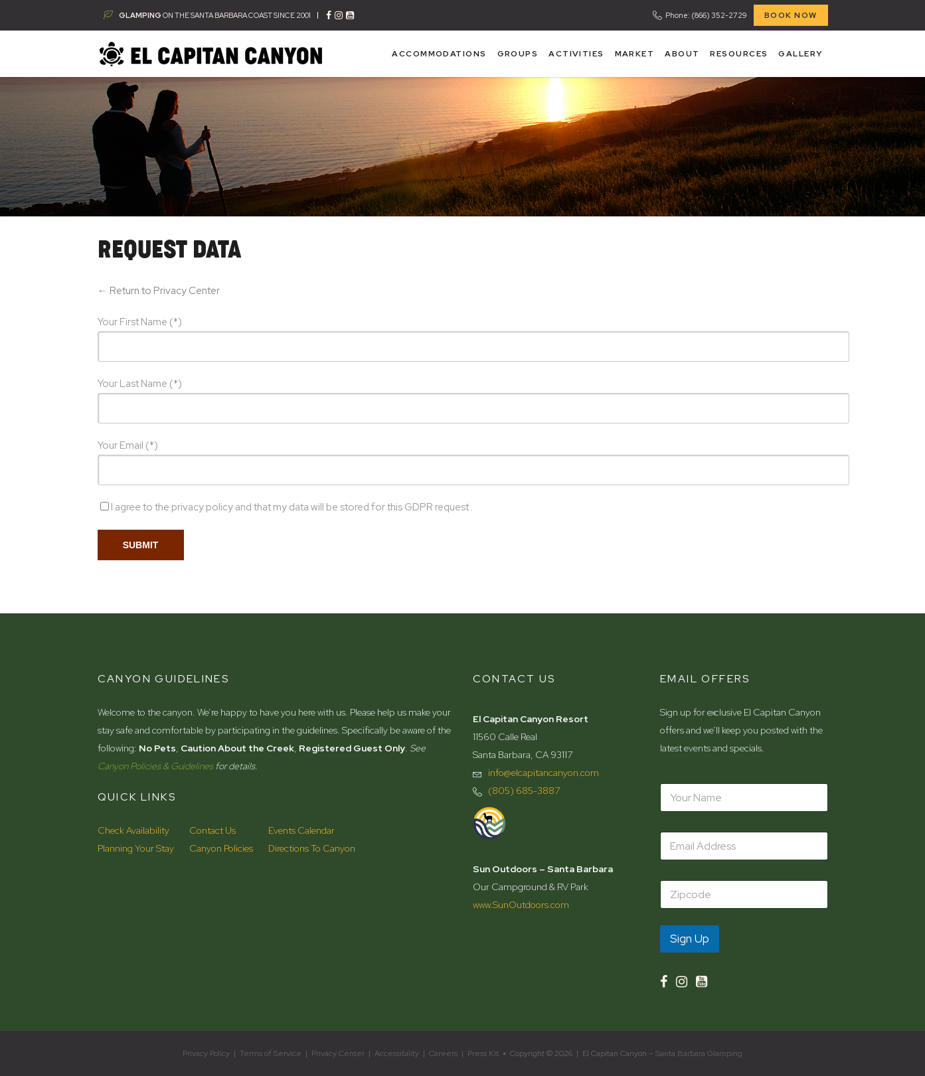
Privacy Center (338, 1053)
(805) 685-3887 (524, 791)
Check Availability (133, 830)
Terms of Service (270, 1053)
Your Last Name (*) (140, 383)
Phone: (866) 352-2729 (706, 15)
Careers (443, 1053)
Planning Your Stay (136, 848)
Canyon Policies (221, 848)
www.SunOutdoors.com (521, 905)
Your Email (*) (128, 445)
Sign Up (689, 938)
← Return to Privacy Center (159, 290)
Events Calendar (301, 830)
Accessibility (397, 1053)
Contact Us (212, 830)
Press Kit (483, 1053)
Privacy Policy (206, 1053)
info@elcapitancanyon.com (543, 773)
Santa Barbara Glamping (698, 1053)
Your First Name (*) (140, 322)
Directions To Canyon (311, 848)
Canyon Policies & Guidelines (155, 766)
